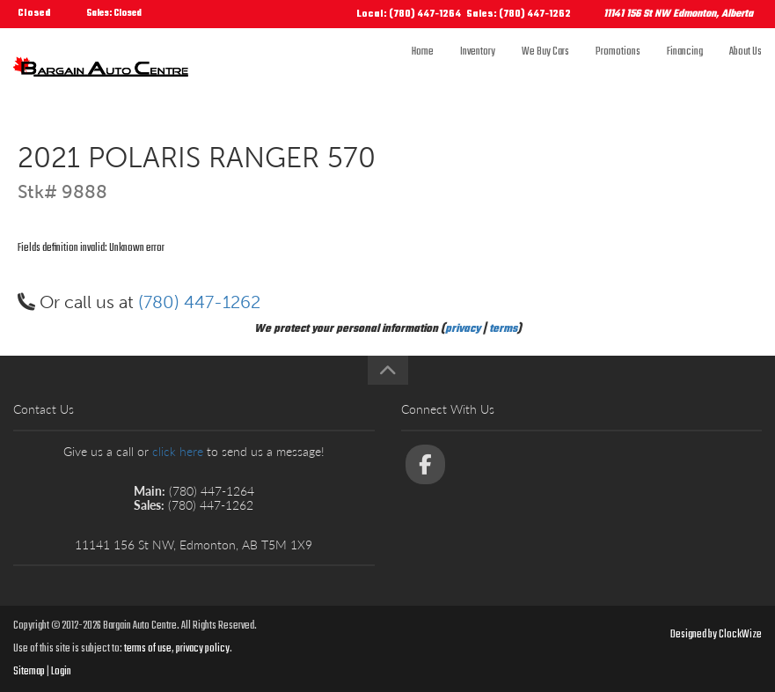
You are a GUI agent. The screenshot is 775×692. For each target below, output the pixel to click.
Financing (685, 68)
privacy (462, 329)
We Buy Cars (545, 68)
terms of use (148, 649)
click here (177, 451)
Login (61, 672)
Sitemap (29, 672)
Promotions (618, 68)
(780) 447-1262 (199, 302)
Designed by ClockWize (716, 635)
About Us (745, 68)
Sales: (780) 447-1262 (518, 14)
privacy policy (203, 649)
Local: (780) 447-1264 (409, 14)
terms (503, 329)
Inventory (477, 68)
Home (423, 68)
